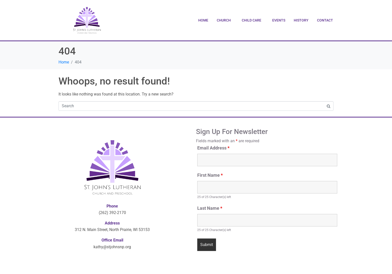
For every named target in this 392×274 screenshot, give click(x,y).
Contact (325, 20)
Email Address (213, 148)
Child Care (251, 20)
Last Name (209, 208)
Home (203, 20)
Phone (112, 206)
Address (112, 223)
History (301, 20)
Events (278, 20)
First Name (210, 175)
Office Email (112, 240)
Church (224, 20)
